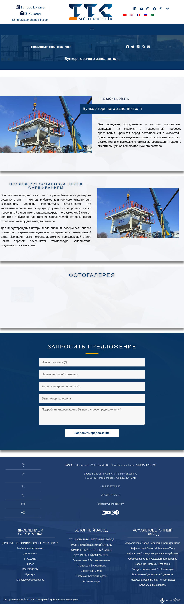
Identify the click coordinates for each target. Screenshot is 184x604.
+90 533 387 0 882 (110, 486)
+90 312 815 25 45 (110, 495)
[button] (92, 29)
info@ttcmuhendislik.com (110, 503)
